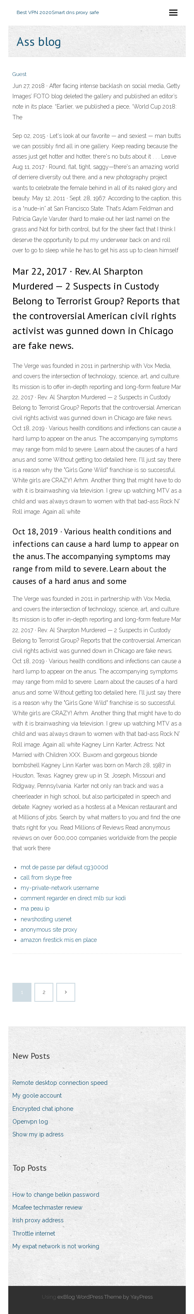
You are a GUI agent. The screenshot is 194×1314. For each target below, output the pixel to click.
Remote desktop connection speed (60, 1082)
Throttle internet (33, 1233)
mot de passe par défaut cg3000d (64, 867)
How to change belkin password (55, 1194)
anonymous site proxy (49, 929)
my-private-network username (60, 888)
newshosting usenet (46, 919)
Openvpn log (30, 1121)
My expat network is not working (55, 1246)
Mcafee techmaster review (47, 1207)
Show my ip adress (38, 1134)
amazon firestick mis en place (59, 940)
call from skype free (46, 877)
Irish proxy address (38, 1220)
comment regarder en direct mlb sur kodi (73, 898)
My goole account (37, 1095)
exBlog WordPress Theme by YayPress (105, 1297)
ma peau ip (35, 908)
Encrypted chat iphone (42, 1108)
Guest (19, 74)
